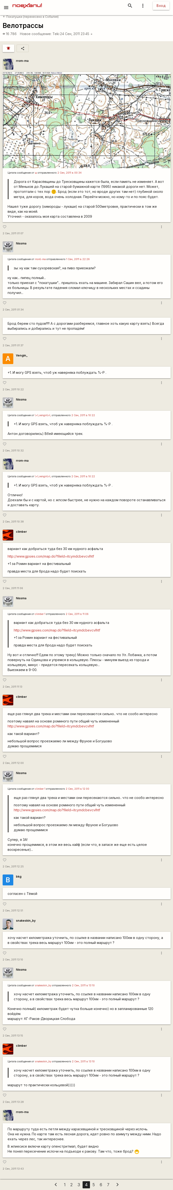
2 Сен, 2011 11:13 (12, 686)
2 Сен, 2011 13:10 (13, 959)
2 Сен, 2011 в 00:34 (69, 172)
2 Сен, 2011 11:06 (13, 588)
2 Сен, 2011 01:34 (13, 309)
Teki (55, 34)
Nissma (21, 243)
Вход (161, 6)
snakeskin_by (26, 920)
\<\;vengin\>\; (43, 415)
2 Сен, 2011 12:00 (13, 763)
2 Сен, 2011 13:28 (13, 1102)
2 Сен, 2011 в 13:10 (83, 985)
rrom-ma (22, 61)
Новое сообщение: (35, 34)
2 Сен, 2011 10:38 (13, 521)
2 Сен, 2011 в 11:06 (77, 614)
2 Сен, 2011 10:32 (13, 450)
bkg (18, 876)
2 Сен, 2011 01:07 (13, 233)
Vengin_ (22, 355)
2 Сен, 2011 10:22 (13, 389)
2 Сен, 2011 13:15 (13, 1035)
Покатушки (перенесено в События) (31, 16)
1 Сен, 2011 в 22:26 (78, 259)
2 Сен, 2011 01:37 (13, 345)
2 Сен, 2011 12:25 (13, 866)
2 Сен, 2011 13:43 (13, 1168)
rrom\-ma (40, 259)
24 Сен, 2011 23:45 (76, 34)
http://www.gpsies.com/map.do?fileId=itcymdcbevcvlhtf (51, 556)
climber (21, 531)
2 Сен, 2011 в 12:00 (77, 788)
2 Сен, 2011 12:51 (13, 910)
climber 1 (40, 614)
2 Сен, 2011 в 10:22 (83, 415)
